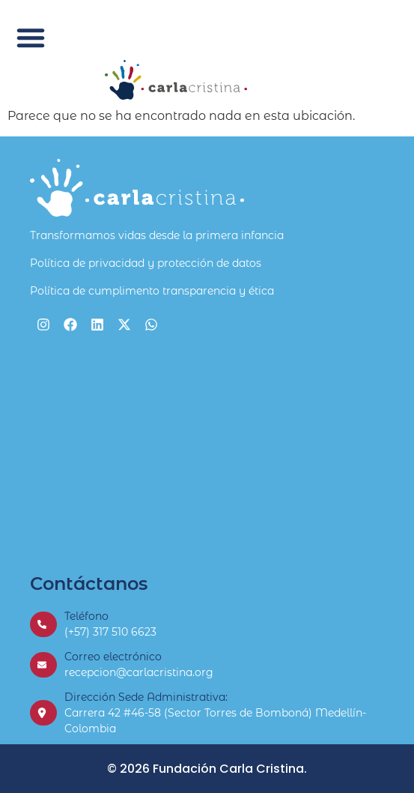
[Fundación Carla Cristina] (207, 454)
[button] (30, 37)
